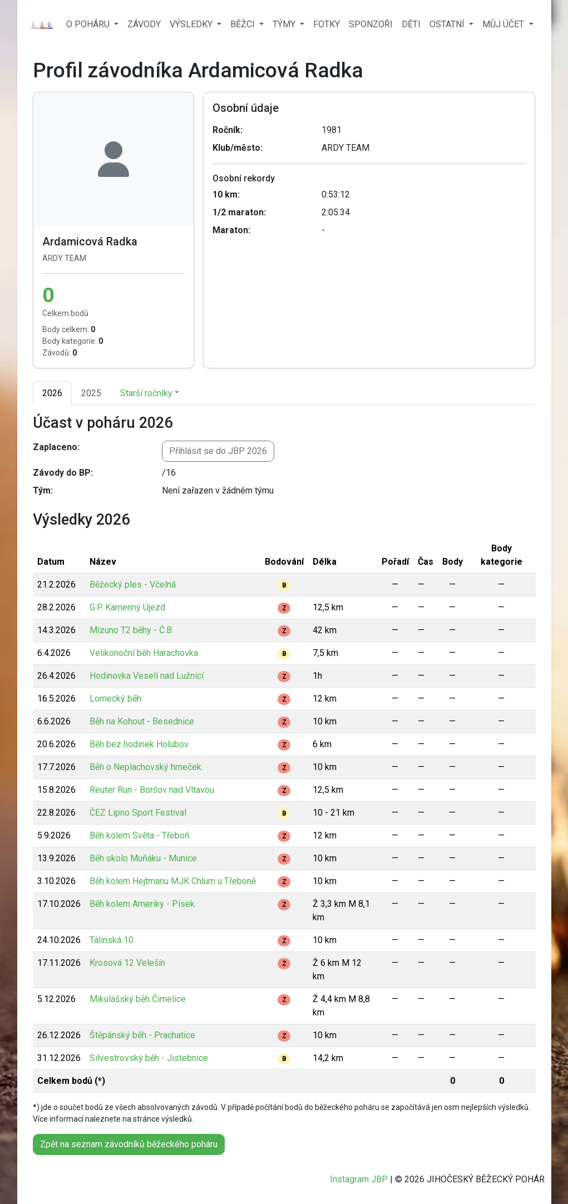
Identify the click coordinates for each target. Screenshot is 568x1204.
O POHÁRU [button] (89, 24)
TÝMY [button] (285, 24)
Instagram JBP (359, 1179)
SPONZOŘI (371, 24)
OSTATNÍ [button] (448, 24)
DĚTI (411, 24)
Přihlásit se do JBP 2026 (218, 451)
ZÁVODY (144, 24)
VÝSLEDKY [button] (192, 24)
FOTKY (326, 24)
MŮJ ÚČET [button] (504, 24)
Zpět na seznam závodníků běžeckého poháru (129, 1144)
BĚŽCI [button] (243, 24)
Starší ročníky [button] (146, 393)
